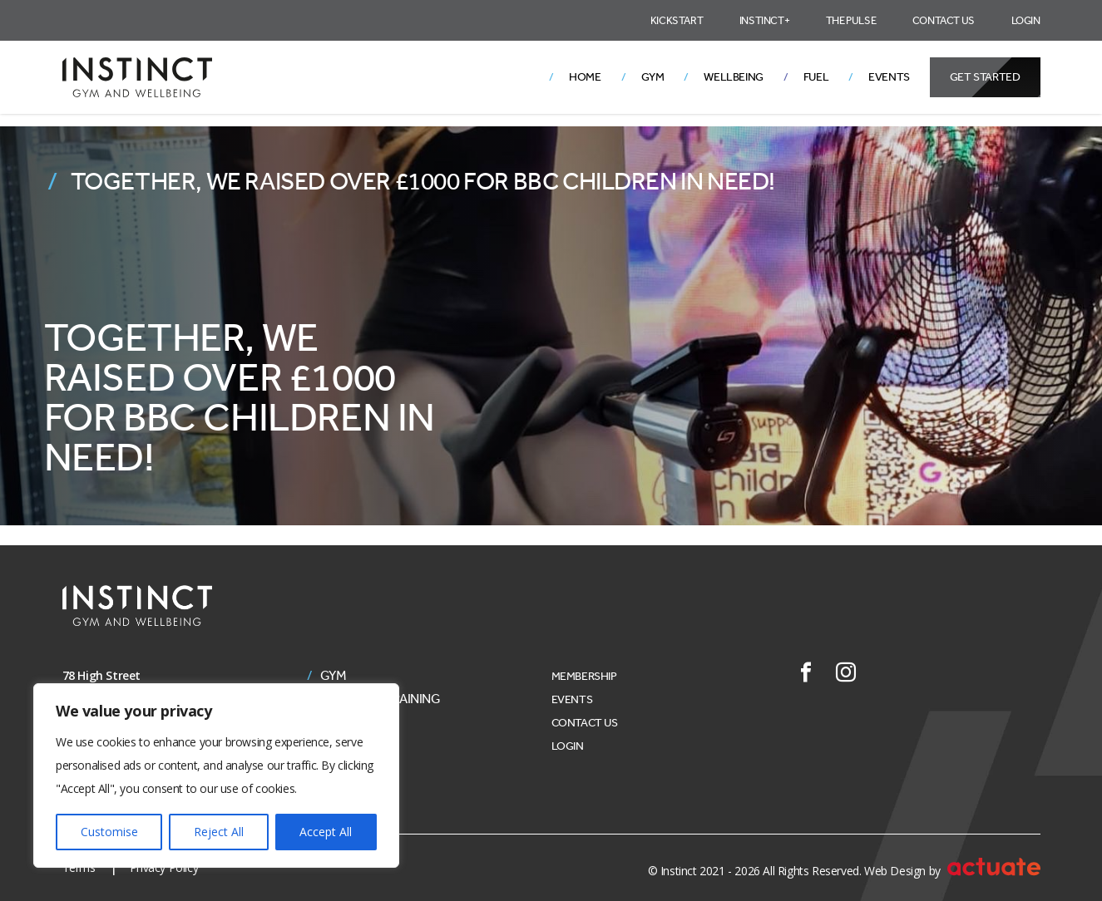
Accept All (325, 831)
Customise (109, 831)
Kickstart (676, 20)
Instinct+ (764, 20)
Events (889, 77)
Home (584, 77)
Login (1025, 20)
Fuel (815, 77)
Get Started (985, 77)
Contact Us (943, 20)
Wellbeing (733, 77)
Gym (653, 77)
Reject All (219, 831)
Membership (584, 676)
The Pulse (851, 20)
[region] (216, 775)
